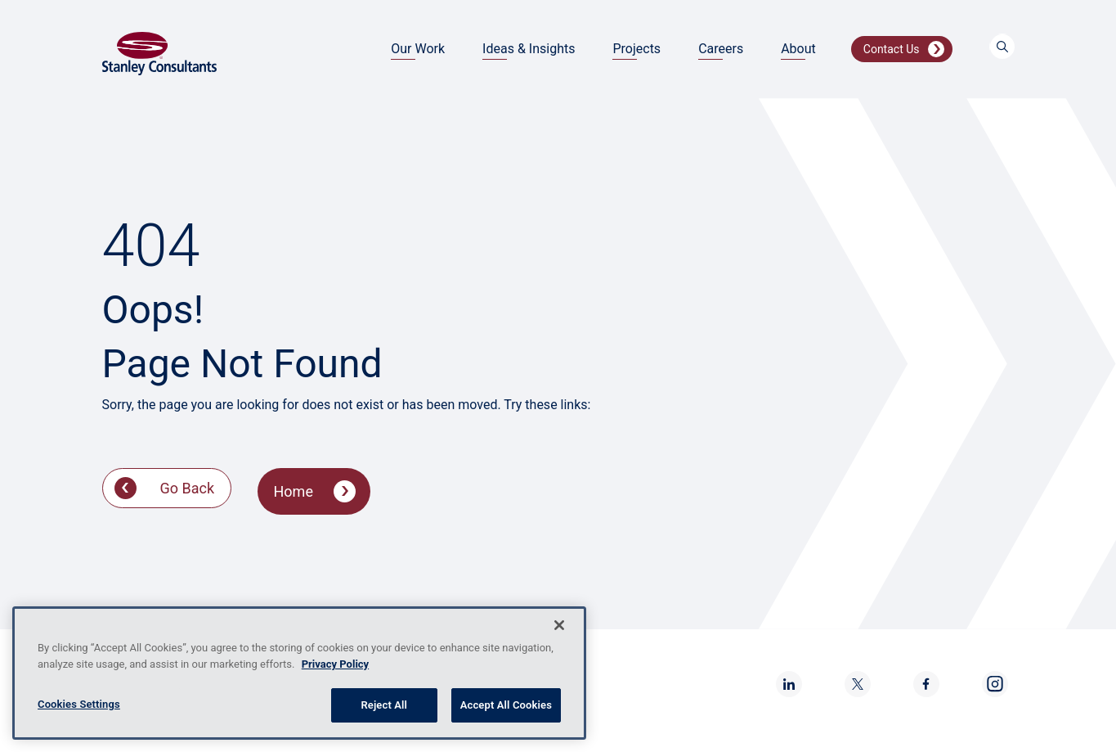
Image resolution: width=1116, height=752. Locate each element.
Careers (720, 48)
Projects (636, 48)
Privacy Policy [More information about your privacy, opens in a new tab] (335, 664)
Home (293, 491)
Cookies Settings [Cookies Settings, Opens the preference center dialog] (79, 704)
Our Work (418, 48)
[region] (299, 673)
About (798, 48)
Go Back (187, 488)
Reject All (384, 705)
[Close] (559, 625)
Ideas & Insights (528, 48)
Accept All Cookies (506, 705)
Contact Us (891, 49)
